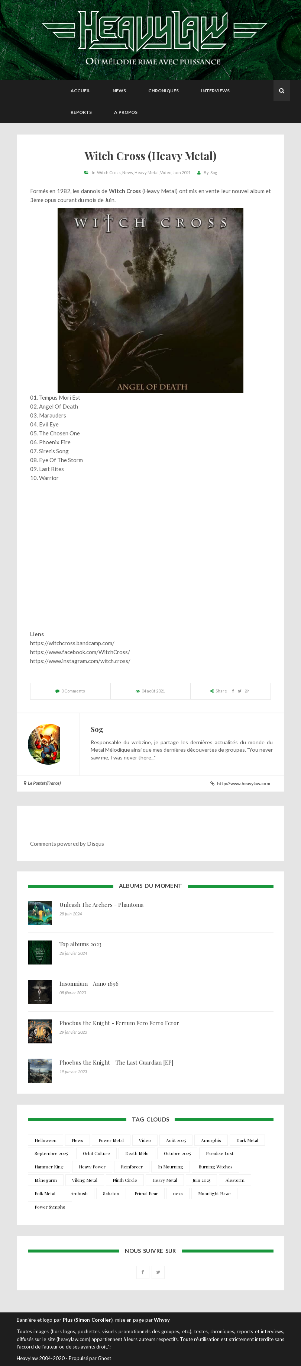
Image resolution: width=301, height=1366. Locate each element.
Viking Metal (84, 1180)
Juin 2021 (182, 172)
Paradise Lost (219, 1153)
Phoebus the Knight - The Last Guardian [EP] (116, 1062)
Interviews (215, 90)
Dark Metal (247, 1140)
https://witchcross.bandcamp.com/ (72, 643)
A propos (125, 112)
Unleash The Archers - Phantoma (101, 904)
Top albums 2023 (80, 944)
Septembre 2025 (51, 1153)
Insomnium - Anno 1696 (89, 983)
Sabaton (111, 1193)
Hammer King (49, 1167)
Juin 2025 (201, 1180)
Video (165, 172)
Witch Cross (109, 172)
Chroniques (163, 90)
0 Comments (73, 690)
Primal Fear (146, 1193)
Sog (213, 172)
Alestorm (235, 1180)
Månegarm (46, 1180)
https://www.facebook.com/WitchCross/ (80, 652)
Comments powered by (67, 843)
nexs (178, 1193)
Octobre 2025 (177, 1153)
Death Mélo (137, 1153)
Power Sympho (50, 1207)
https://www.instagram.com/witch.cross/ (80, 661)
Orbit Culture (96, 1153)
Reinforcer (132, 1167)
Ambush (79, 1193)
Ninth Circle (125, 1180)
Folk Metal (45, 1193)
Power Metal (111, 1140)
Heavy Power (92, 1167)
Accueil (80, 90)
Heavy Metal (147, 172)
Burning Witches (215, 1167)
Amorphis (211, 1140)
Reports (81, 112)
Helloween (45, 1140)
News (119, 90)
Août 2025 (176, 1140)
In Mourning (170, 1167)
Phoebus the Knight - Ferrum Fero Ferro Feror (119, 1023)
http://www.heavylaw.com (243, 783)
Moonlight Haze (214, 1193)
